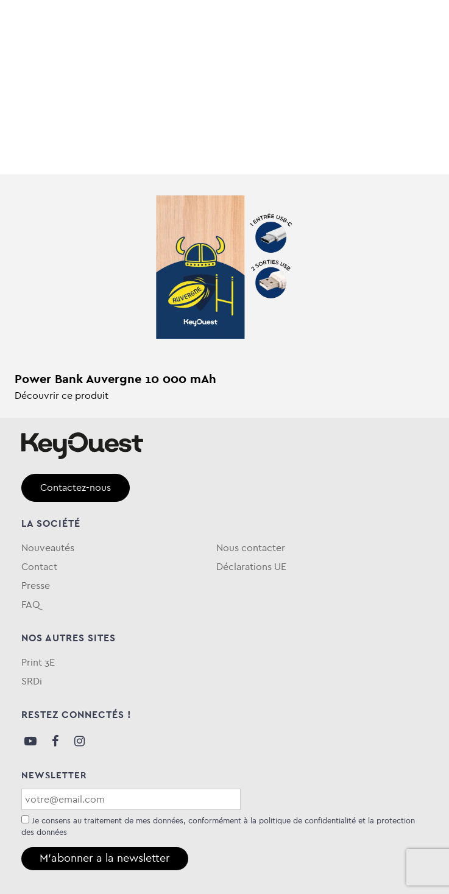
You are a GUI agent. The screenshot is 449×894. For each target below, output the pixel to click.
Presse (35, 585)
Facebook (55, 741)
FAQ (30, 604)
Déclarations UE (251, 566)
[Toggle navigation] (410, 25)
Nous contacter (250, 548)
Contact (39, 566)
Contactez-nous (75, 487)
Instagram (79, 741)
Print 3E (38, 662)
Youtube (30, 741)
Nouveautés (47, 548)
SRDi (31, 681)
